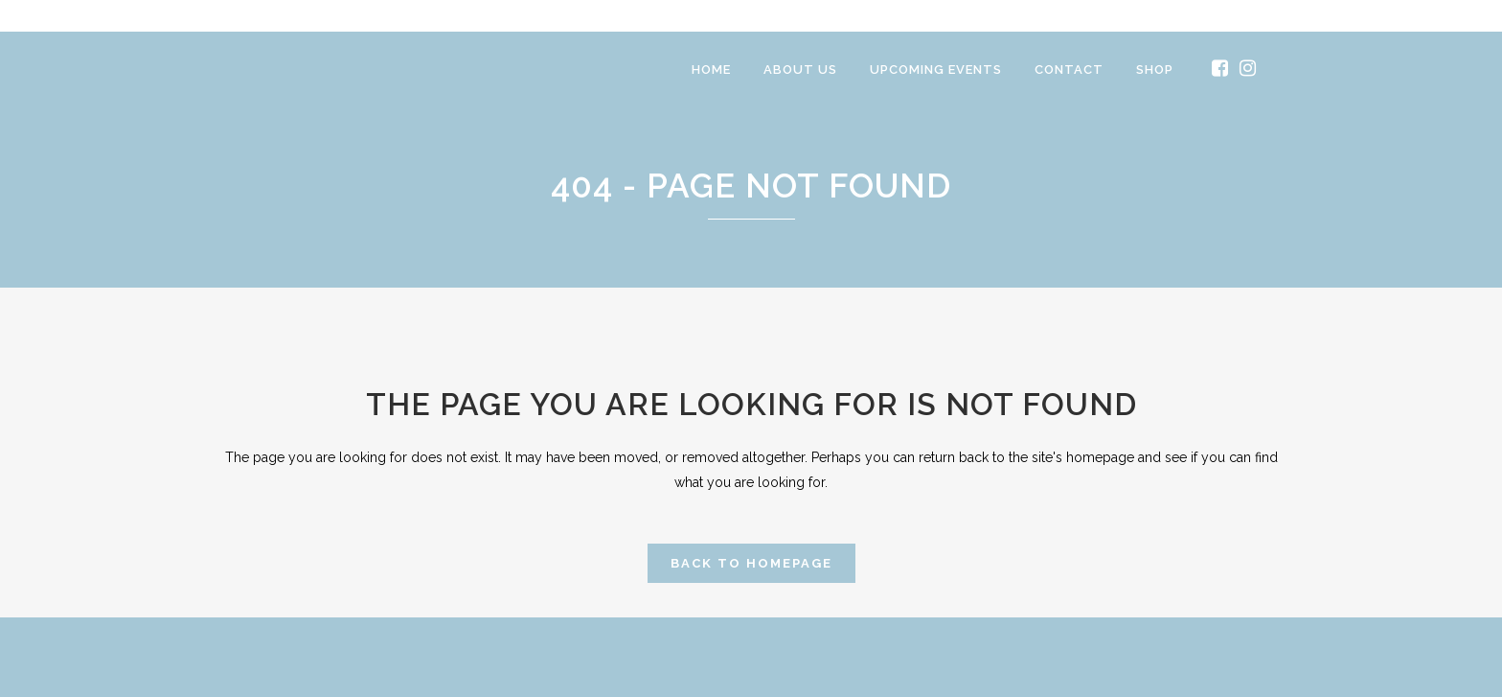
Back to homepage (751, 563)
